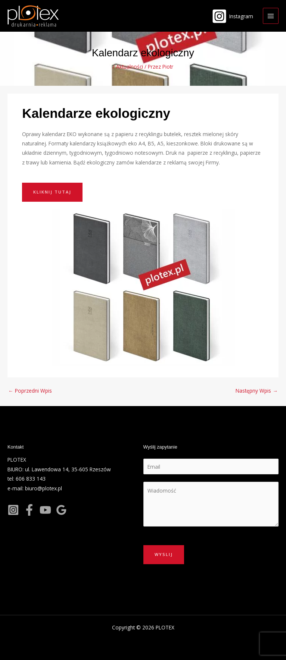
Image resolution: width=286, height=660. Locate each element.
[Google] (61, 510)
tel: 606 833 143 (26, 478)
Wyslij (164, 554)
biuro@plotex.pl (43, 488)
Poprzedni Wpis (30, 390)
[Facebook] (29, 510)
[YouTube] (45, 510)
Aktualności (129, 66)
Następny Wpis (257, 390)
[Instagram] (232, 16)
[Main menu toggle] (271, 16)
